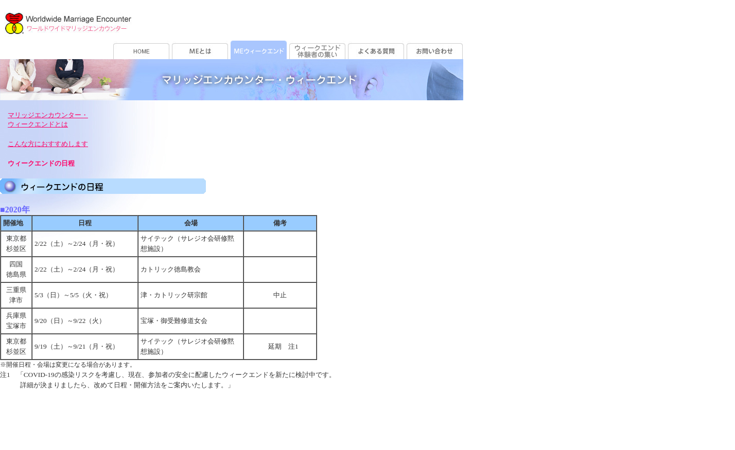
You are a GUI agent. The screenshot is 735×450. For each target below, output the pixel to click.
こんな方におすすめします (48, 144)
